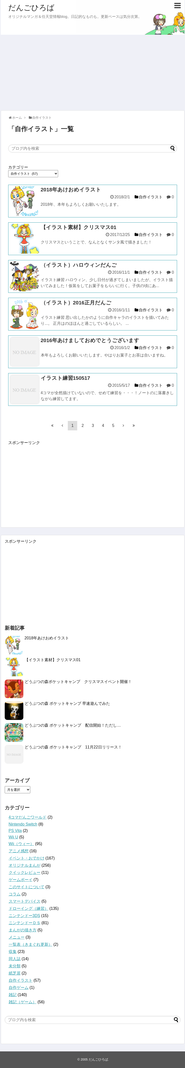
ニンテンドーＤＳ (24, 923)
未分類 (15, 966)
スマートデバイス (24, 901)
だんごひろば (31, 7)
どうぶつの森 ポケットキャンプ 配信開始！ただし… (73, 725)
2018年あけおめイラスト (47, 638)
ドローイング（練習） (28, 908)
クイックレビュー (24, 872)
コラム (15, 894)
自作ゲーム (19, 987)
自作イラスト (21, 980)
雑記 (13, 995)
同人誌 (15, 959)
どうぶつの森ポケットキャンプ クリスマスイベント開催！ (78, 682)
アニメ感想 (19, 851)
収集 (13, 951)
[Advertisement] (92, 72)
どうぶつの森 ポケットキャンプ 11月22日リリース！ (73, 747)
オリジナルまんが (24, 865)
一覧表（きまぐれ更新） (30, 944)
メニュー (17, 937)
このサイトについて (26, 887)
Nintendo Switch (23, 824)
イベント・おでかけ (26, 858)
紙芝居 (15, 973)
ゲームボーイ (21, 880)
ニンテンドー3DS (24, 916)
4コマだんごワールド (28, 817)
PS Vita (15, 831)
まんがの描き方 (23, 930)
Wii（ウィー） (21, 844)
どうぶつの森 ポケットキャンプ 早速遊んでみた (67, 703)
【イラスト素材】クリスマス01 (53, 660)
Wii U (13, 837)
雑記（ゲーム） (23, 1002)
